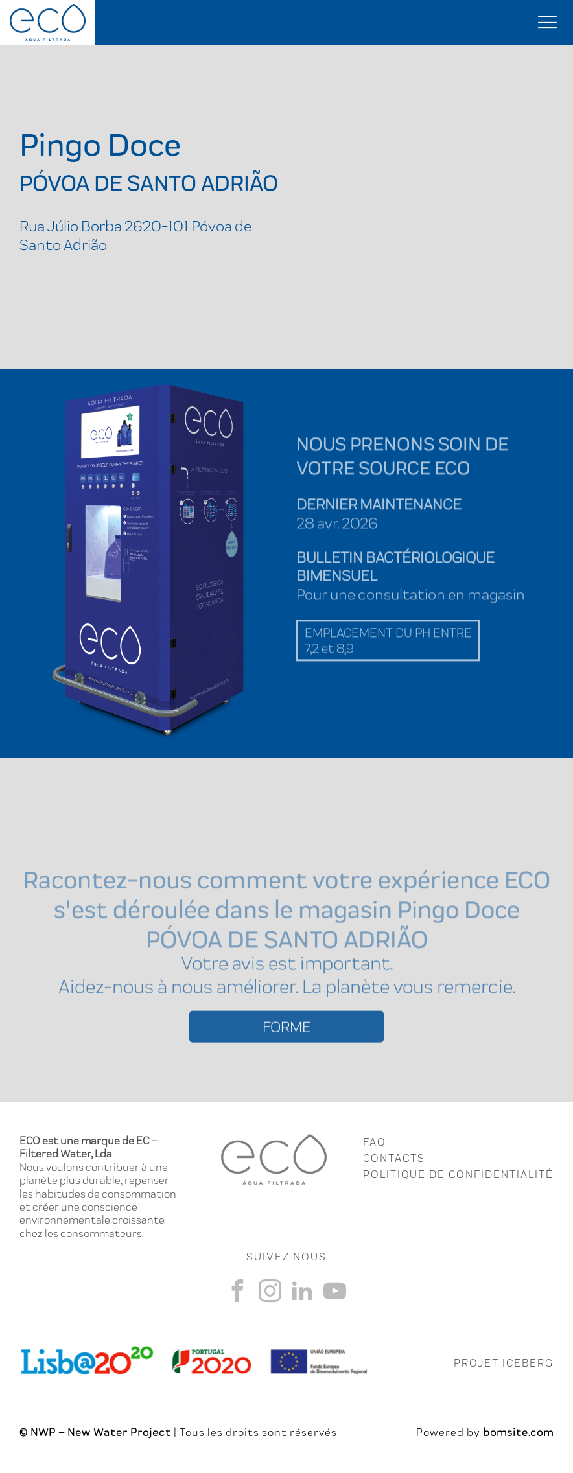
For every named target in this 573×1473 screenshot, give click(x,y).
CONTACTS (394, 1158)
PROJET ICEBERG (504, 1362)
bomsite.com (518, 1432)
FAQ (374, 1141)
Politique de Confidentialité (458, 1174)
